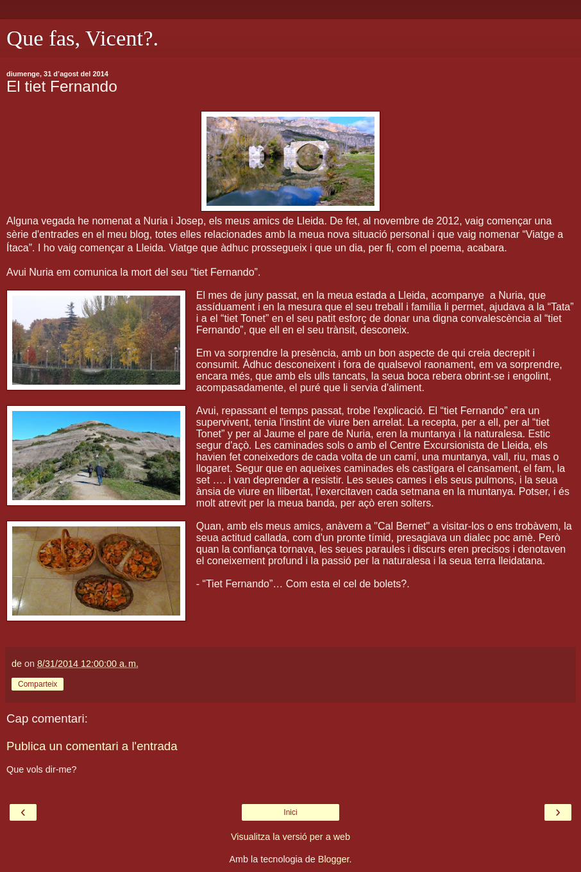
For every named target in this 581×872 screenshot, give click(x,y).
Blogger (333, 859)
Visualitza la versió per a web (290, 837)
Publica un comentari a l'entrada (92, 746)
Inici (290, 812)
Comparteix (37, 684)
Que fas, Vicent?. (82, 38)
